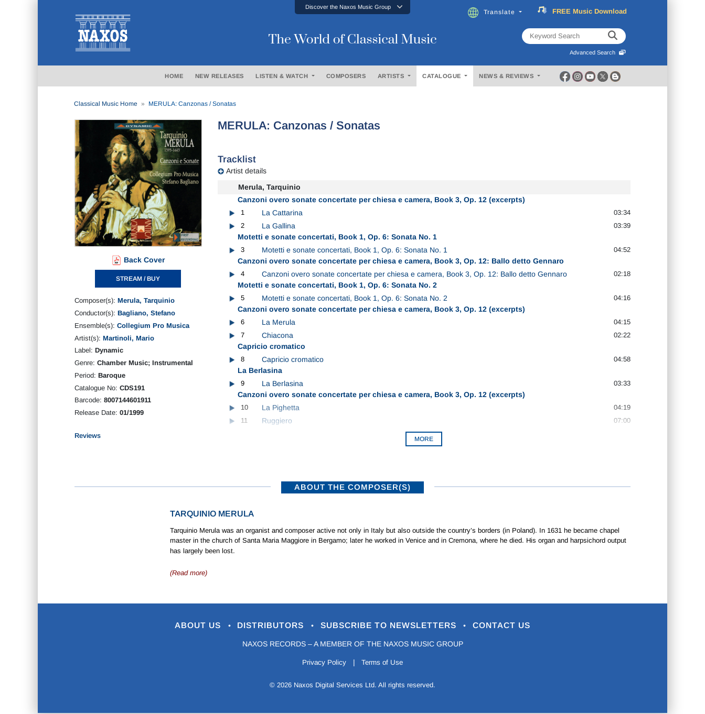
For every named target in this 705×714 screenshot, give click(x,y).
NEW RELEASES (219, 76)
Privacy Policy (322, 664)
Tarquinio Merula (212, 513)
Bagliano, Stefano (146, 313)
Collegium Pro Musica (153, 325)
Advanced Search (598, 52)
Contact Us (515, 626)
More (423, 439)
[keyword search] (613, 36)
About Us (186, 626)
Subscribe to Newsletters (393, 626)
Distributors (265, 626)
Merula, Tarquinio (146, 300)
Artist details (246, 171)
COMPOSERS (346, 76)
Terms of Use (384, 664)
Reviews (87, 436)
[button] (352, 7)
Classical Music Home (105, 103)
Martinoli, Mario (128, 338)
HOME (174, 76)
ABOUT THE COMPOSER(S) (352, 486)
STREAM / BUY (138, 278)
